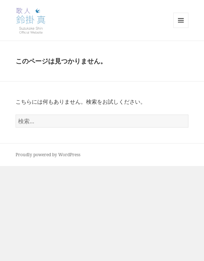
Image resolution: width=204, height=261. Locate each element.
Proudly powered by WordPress (48, 155)
